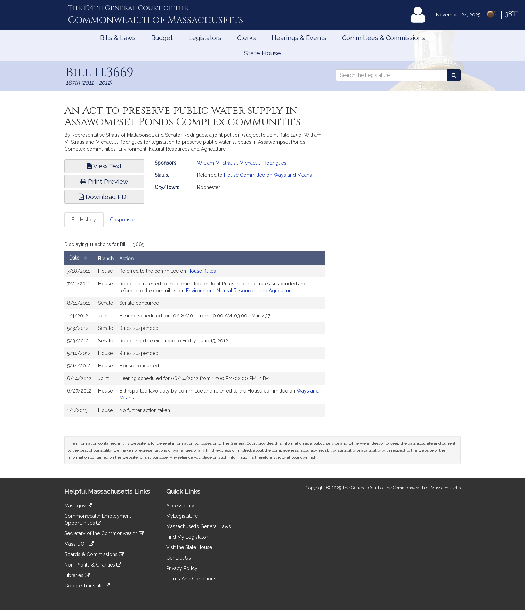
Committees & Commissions (383, 37)
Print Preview (104, 181)
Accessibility (180, 505)
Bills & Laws (118, 37)
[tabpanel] (194, 329)
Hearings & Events (299, 37)
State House (262, 53)
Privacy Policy (181, 568)
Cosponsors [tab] (124, 219)
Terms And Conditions (191, 578)
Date (79, 258)
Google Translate (87, 585)
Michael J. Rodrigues (263, 163)
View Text (104, 166)
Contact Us (178, 558)
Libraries (77, 575)
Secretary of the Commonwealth (104, 533)
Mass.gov (78, 505)
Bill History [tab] (84, 219)
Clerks (246, 37)
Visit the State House (189, 547)
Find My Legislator (187, 537)
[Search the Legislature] (454, 75)
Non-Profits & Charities (92, 565)
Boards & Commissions (94, 554)
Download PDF (104, 196)
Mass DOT (79, 544)
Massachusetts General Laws (198, 526)
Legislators (204, 37)
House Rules (201, 271)
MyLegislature (182, 516)
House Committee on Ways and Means (268, 175)
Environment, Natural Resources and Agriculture (239, 290)
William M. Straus (216, 163)
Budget (162, 37)
